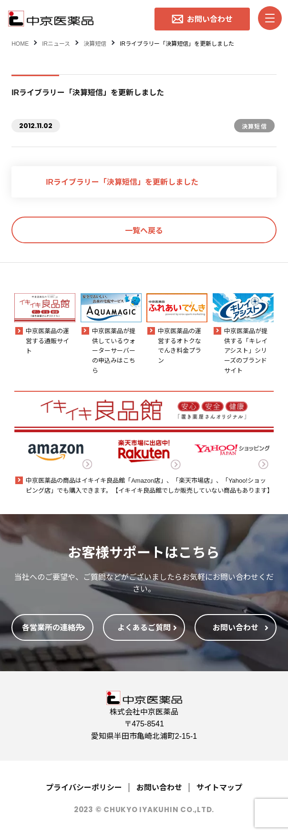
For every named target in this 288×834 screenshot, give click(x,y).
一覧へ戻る (144, 230)
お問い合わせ (159, 787)
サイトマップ (219, 787)
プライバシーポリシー (84, 787)
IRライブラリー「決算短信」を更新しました (122, 181)
